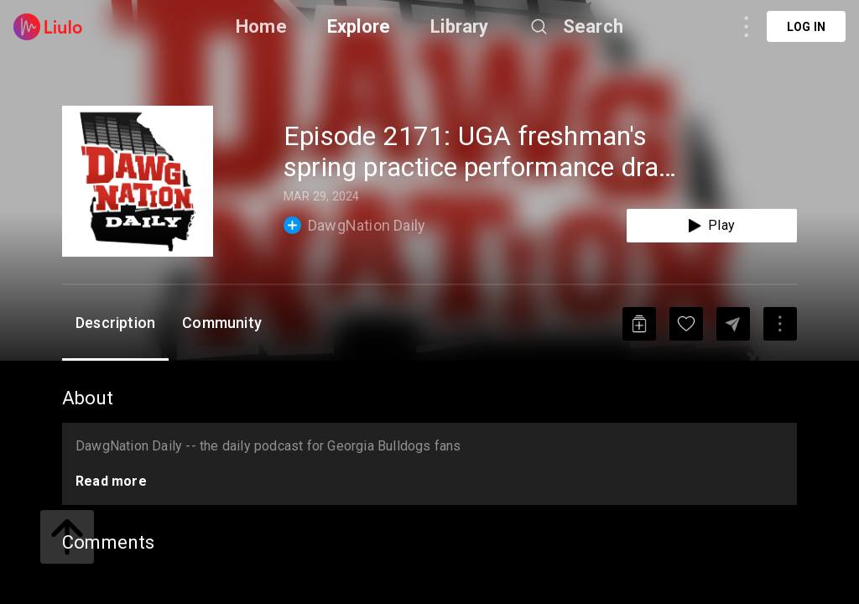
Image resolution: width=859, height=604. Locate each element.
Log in (806, 27)
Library (459, 26)
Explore (358, 26)
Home (261, 26)
